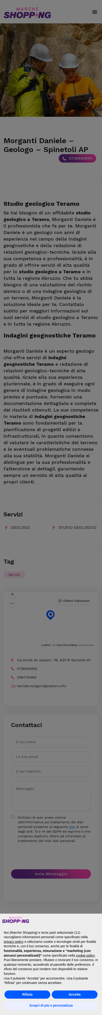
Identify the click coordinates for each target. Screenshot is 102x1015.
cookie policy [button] (85, 955)
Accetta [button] (75, 994)
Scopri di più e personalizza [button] (51, 1005)
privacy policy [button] (14, 942)
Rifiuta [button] (27, 994)
